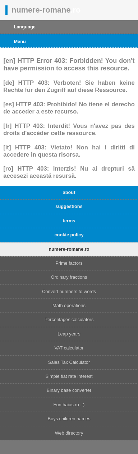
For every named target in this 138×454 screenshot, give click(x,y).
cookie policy (68, 234)
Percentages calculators (69, 319)
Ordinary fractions (69, 277)
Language (24, 26)
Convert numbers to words (69, 291)
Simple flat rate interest (69, 376)
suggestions (68, 206)
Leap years (69, 334)
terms (69, 220)
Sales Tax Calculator (69, 362)
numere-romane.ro (69, 249)
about (69, 192)
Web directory (69, 433)
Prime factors (68, 263)
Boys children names (69, 418)
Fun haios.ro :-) (69, 404)
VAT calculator (68, 348)
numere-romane (46, 9)
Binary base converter (69, 390)
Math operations (69, 305)
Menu (20, 41)
